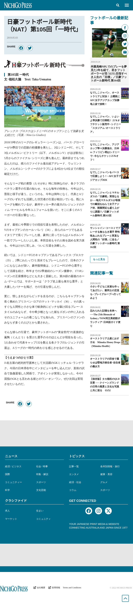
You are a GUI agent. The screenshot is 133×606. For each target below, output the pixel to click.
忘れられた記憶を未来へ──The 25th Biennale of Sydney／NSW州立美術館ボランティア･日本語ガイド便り (105, 318)
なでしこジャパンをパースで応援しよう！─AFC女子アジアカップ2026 (105, 176)
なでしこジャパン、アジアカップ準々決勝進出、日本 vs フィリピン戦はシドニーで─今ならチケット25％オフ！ (104, 152)
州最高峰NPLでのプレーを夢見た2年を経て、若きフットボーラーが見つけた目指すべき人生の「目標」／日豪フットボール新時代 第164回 (109, 73)
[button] (118, 5)
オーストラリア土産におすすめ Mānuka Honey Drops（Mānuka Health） (105, 342)
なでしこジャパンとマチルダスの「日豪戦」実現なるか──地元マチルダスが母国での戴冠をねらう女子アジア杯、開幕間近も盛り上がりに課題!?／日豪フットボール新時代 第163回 (105, 204)
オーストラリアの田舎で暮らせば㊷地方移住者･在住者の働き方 (105, 363)
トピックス (77, 456)
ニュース (11, 456)
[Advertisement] (66, 433)
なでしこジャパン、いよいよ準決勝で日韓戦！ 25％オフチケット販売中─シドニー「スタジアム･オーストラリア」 (105, 124)
